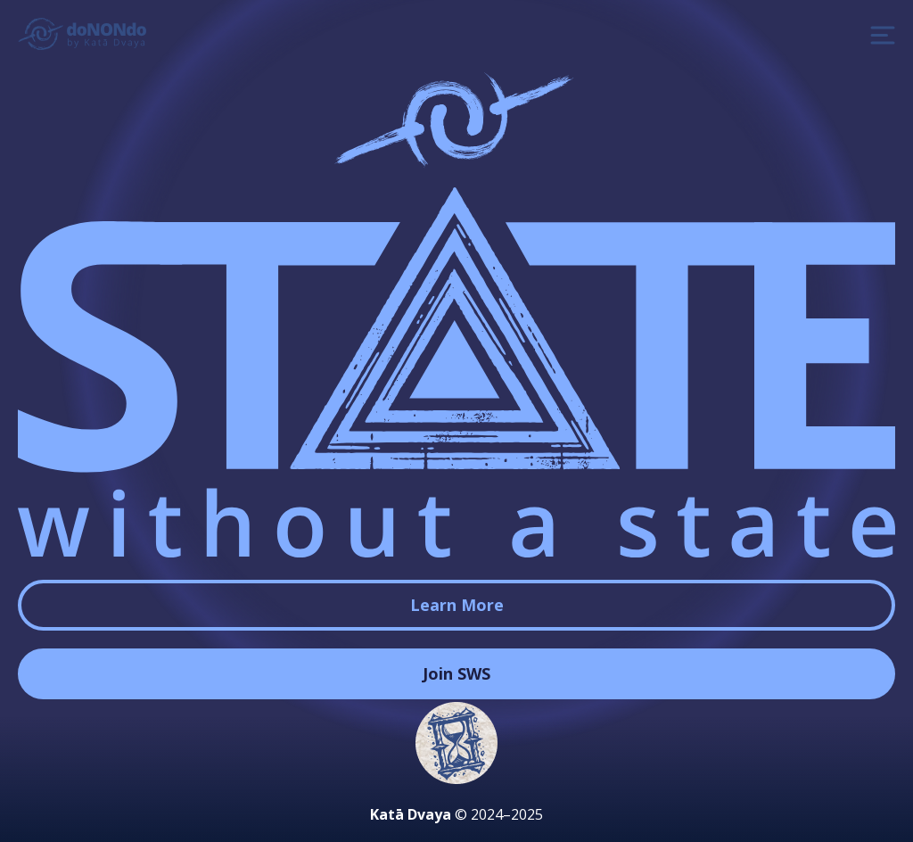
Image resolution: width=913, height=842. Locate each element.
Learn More (457, 604)
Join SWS (456, 673)
